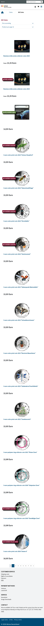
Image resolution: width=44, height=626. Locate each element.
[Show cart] (38, 6)
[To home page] (6, 6)
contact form (30, 607)
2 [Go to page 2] (15, 566)
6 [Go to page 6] (25, 566)
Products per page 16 (18, 27)
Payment (3, 578)
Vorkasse (3, 588)
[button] (41, 2)
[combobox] (32, 2)
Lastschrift (4, 590)
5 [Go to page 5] (23, 566)
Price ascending (18, 23)
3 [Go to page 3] (18, 566)
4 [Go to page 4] (20, 566)
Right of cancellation (6, 576)
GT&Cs (11, 619)
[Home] (2, 12)
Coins (10, 12)
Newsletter (4, 597)
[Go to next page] (33, 565)
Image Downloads (6, 599)
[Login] (35, 6)
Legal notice (4, 619)
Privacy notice (17, 619)
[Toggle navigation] (41, 6)
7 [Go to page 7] (28, 566)
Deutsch (3, 1)
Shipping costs (5, 574)
